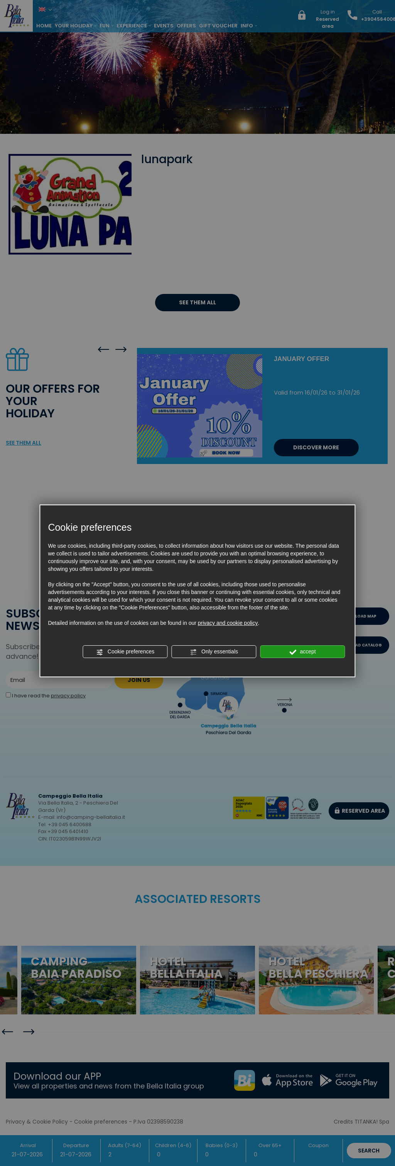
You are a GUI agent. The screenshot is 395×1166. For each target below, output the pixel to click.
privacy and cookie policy (228, 623)
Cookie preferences (125, 651)
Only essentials (214, 651)
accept (303, 651)
